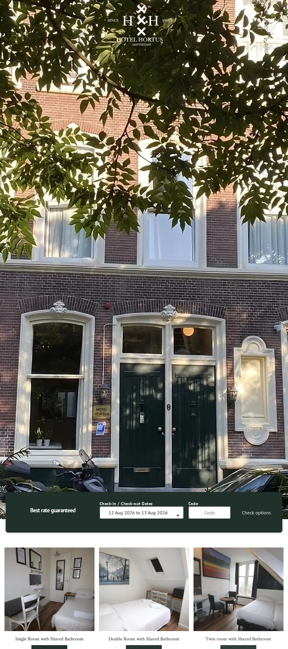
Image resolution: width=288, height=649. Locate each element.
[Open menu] (261, 25)
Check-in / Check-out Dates (126, 503)
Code (193, 503)
